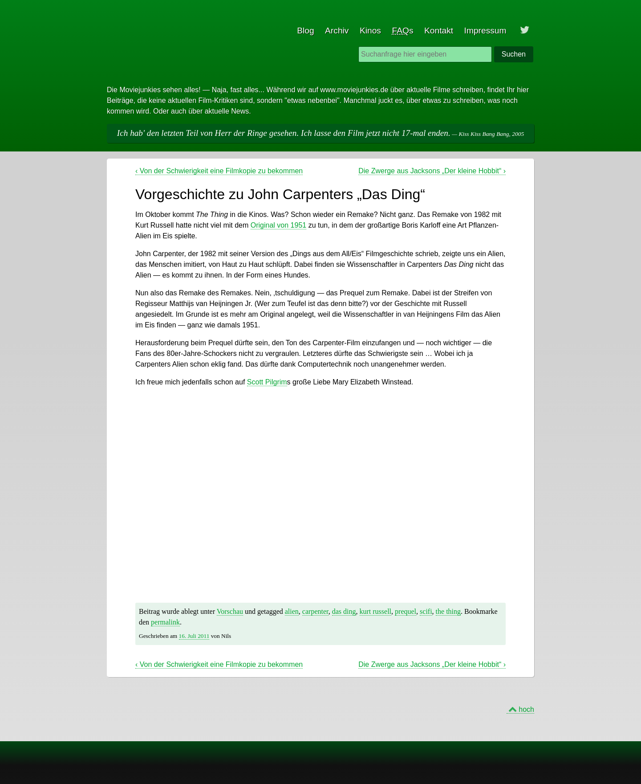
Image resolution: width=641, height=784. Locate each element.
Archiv (337, 30)
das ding (344, 611)
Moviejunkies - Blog (141, 18)
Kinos (370, 30)
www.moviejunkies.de (354, 90)
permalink (165, 622)
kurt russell (376, 611)
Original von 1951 (278, 225)
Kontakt (438, 30)
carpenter (315, 611)
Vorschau (230, 611)
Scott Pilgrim (267, 382)
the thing (448, 611)
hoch (526, 709)
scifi (426, 611)
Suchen (514, 54)
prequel (405, 611)
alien (292, 611)
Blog (305, 30)
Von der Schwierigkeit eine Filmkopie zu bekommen (219, 171)
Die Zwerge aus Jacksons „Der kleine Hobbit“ (432, 171)
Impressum (485, 30)
